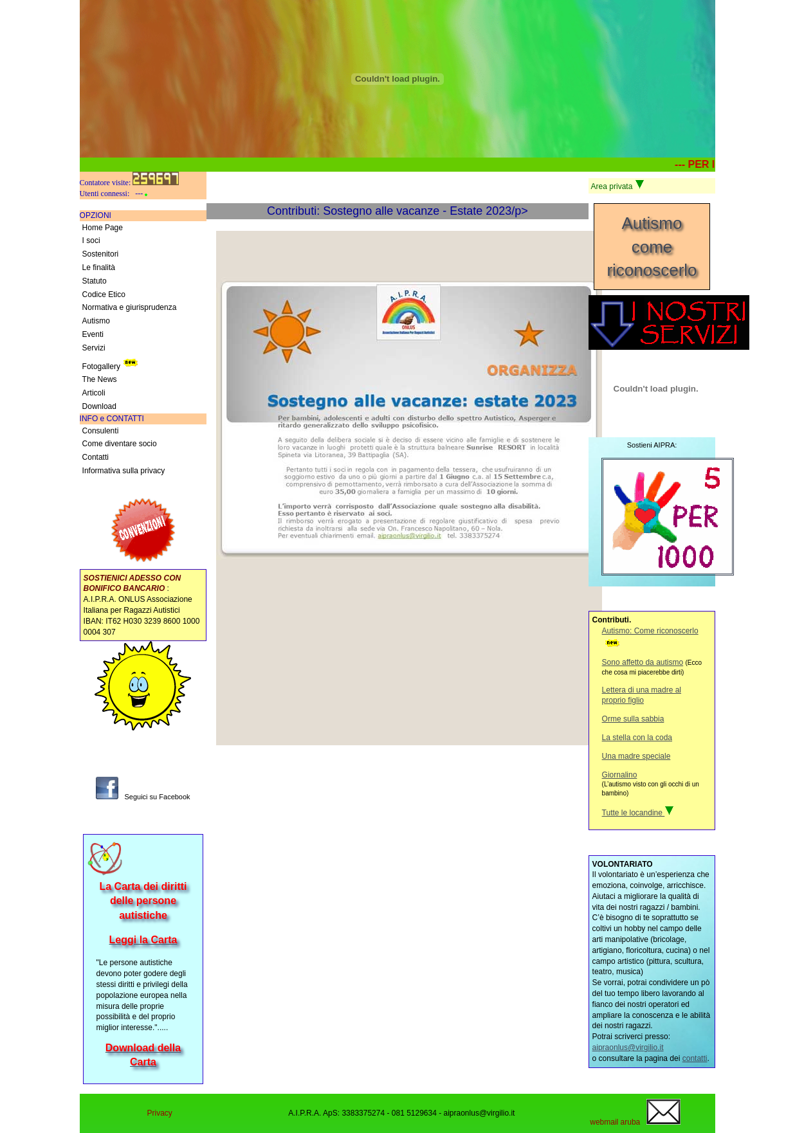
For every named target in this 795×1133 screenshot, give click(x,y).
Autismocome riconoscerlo (652, 246)
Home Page (102, 227)
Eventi (93, 334)
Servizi (93, 347)
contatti (695, 1058)
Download (99, 406)
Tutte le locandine (638, 812)
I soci (91, 240)
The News (99, 379)
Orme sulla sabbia (633, 718)
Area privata (617, 185)
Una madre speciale (636, 756)
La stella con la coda (637, 737)
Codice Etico (103, 294)
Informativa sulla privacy (123, 470)
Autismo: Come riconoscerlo (650, 630)
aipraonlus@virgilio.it (628, 1047)
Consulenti (100, 430)
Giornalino (619, 774)
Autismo (96, 320)
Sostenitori (100, 253)
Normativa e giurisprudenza (129, 307)
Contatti (95, 457)
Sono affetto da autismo (643, 662)
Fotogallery (111, 363)
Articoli (93, 392)
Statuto (94, 281)
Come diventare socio (119, 443)
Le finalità (98, 267)
